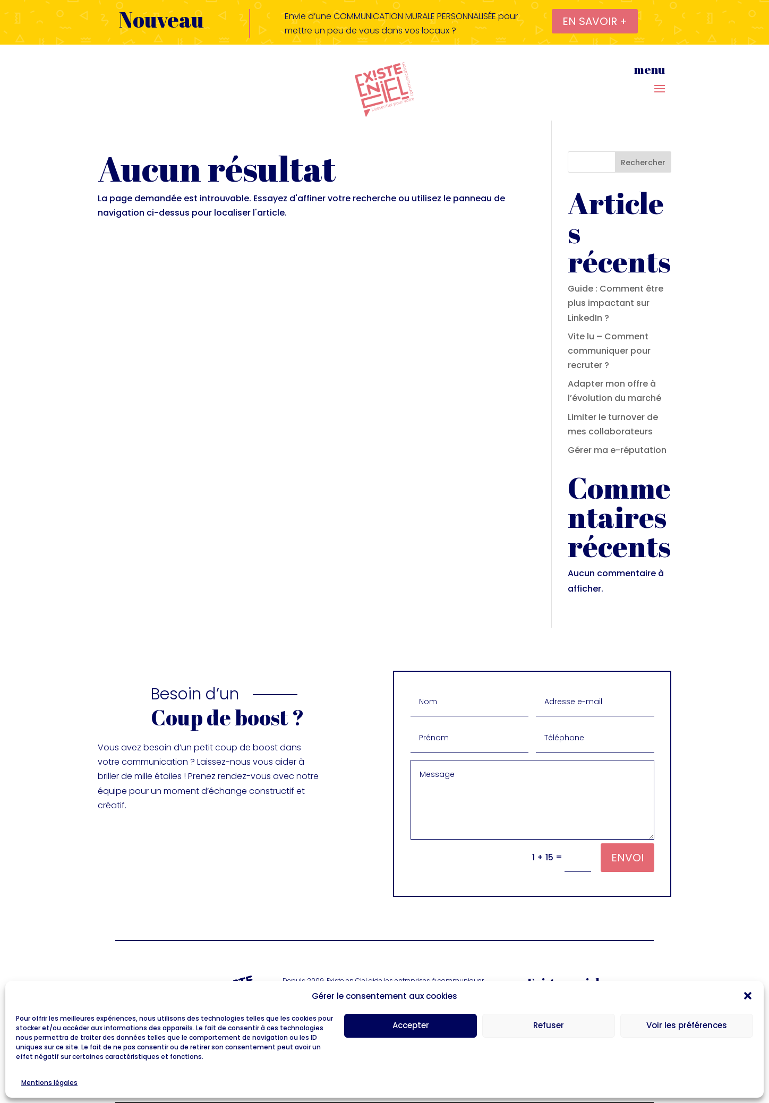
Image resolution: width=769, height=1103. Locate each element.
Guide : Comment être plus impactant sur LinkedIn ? (615, 303)
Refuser (548, 1025)
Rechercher (643, 162)
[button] (747, 995)
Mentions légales (49, 1082)
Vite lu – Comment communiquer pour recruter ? (609, 350)
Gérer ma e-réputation (617, 450)
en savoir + (594, 21)
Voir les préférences (686, 1025)
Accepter (410, 1025)
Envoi (627, 857)
